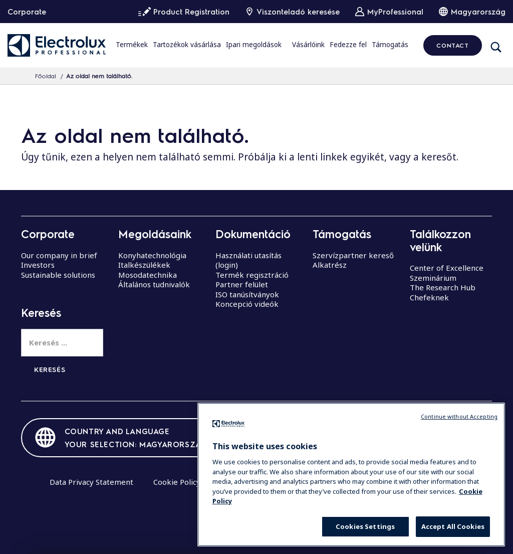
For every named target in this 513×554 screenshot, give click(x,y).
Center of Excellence (446, 268)
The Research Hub (442, 287)
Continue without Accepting (459, 416)
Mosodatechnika (147, 275)
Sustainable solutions (58, 275)
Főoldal (45, 76)
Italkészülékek (144, 265)
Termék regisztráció (252, 275)
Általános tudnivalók (154, 284)
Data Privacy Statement (91, 482)
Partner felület (241, 284)
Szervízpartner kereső (353, 255)
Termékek (132, 44)
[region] (351, 474)
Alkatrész (330, 265)
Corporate (27, 12)
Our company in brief (59, 255)
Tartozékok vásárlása (187, 44)
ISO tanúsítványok (247, 294)
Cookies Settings (365, 526)
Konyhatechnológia (152, 255)
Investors (38, 265)
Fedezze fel (348, 44)
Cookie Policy (176, 482)
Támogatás (390, 44)
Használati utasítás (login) (248, 260)
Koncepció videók (247, 304)
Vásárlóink (308, 44)
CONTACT (452, 45)
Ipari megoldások (254, 44)
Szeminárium (433, 278)
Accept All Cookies (452, 526)
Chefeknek (429, 297)
